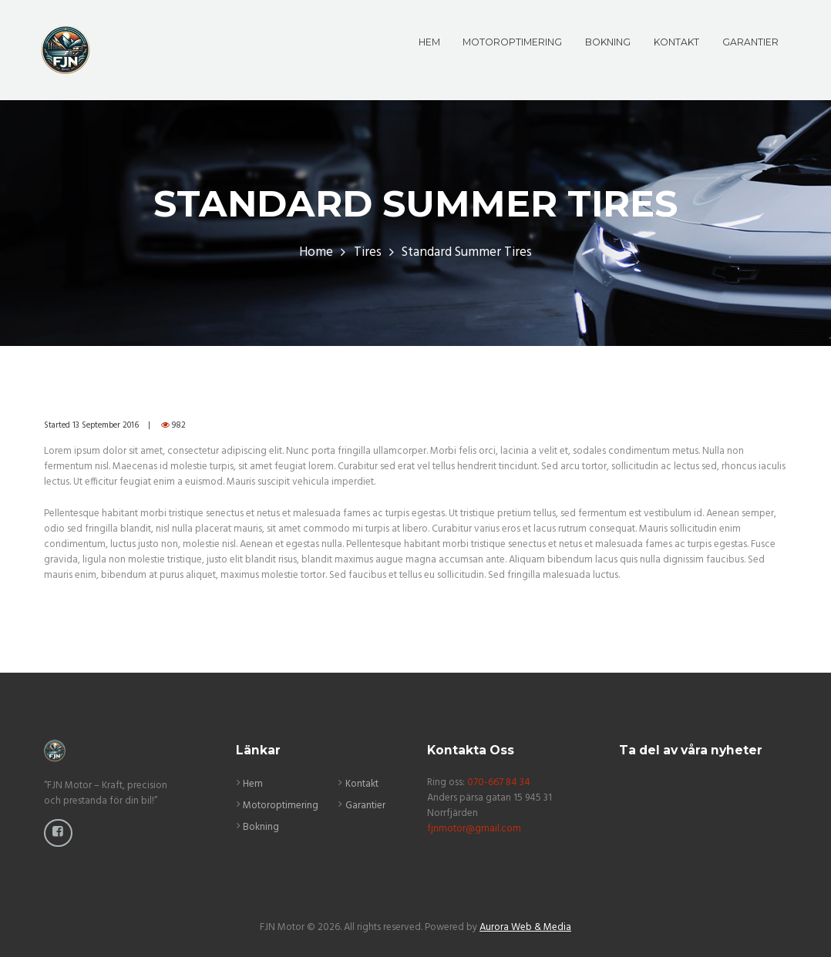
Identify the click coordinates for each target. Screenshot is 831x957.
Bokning (261, 827)
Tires (368, 252)
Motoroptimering (280, 806)
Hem (253, 784)
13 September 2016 (105, 425)
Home (316, 252)
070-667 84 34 (498, 782)
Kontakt (361, 784)
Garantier (365, 806)
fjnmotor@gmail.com (474, 829)
